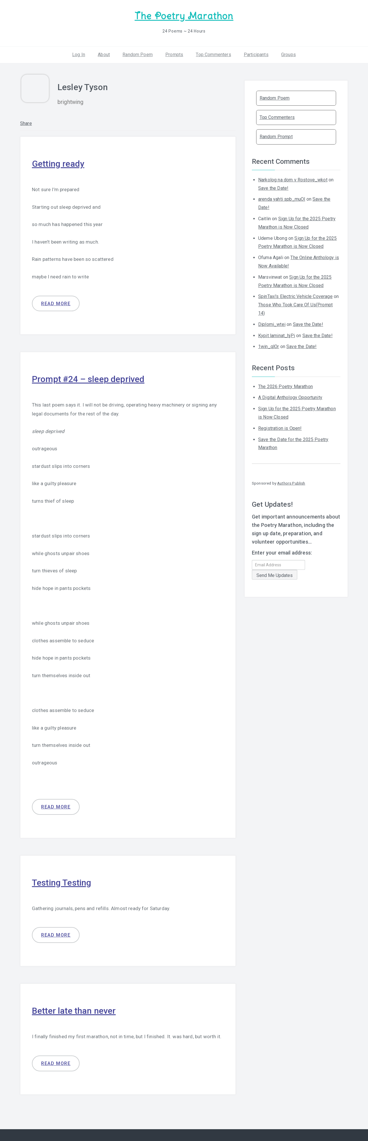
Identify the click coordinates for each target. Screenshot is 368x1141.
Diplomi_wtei (271, 324)
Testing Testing (61, 883)
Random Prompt (276, 136)
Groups (288, 54)
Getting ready (58, 164)
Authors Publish (291, 483)
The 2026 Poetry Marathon (285, 386)
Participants (256, 54)
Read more (55, 303)
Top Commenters (213, 54)
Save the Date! (273, 188)
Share (26, 123)
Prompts (174, 54)
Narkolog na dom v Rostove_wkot (292, 180)
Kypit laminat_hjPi (276, 335)
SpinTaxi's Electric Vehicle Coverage (295, 296)
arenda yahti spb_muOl (281, 199)
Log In (78, 54)
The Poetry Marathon (184, 16)
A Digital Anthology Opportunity (290, 397)
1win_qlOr (268, 346)
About (104, 54)
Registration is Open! (280, 428)
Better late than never (74, 1011)
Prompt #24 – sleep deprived (88, 379)
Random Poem (137, 54)
